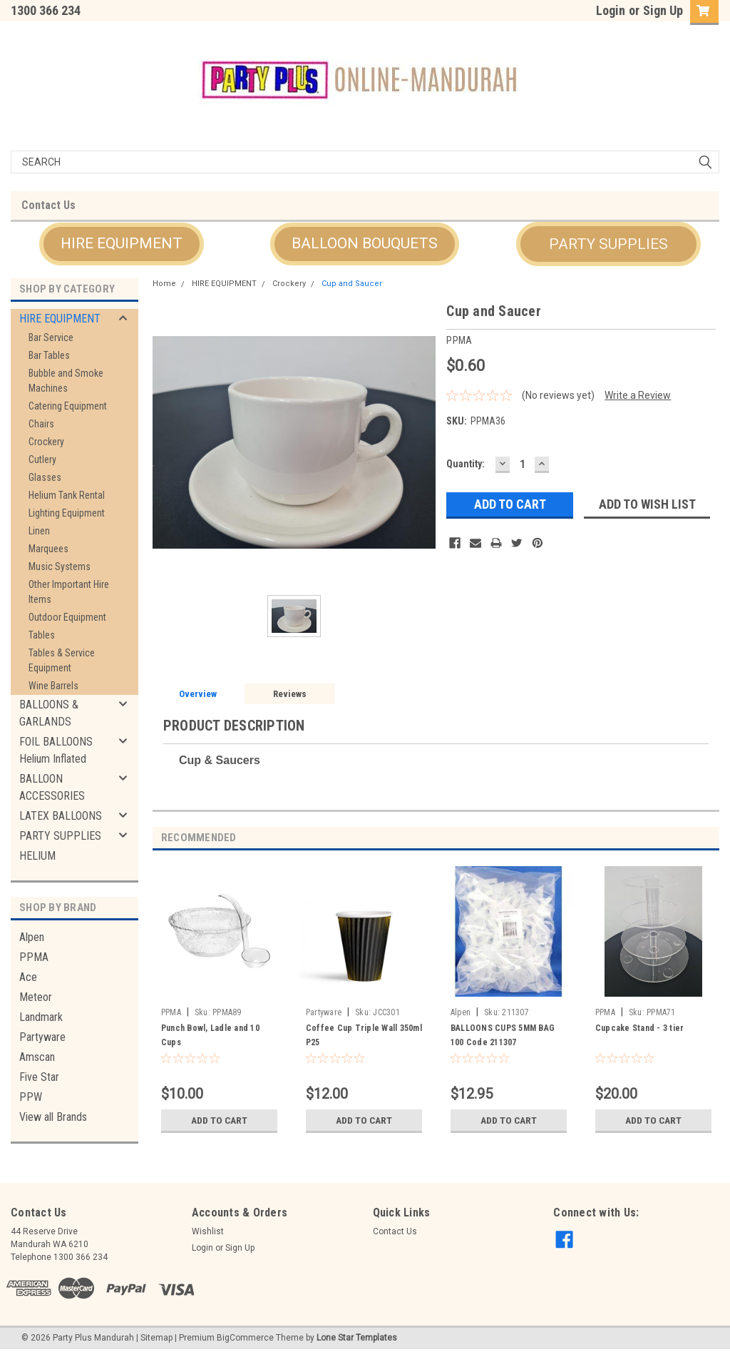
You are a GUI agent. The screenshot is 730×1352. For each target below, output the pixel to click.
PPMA (33, 957)
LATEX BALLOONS (60, 816)
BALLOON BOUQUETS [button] (365, 243)
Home (164, 283)
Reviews (290, 693)
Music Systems (60, 566)
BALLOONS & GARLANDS (48, 713)
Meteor (35, 997)
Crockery (46, 441)
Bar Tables (49, 355)
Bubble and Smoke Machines (66, 380)
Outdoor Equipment (67, 617)
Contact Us (48, 205)
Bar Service (51, 337)
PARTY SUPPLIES (60, 836)
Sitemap (156, 1338)
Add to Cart (219, 1120)
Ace (28, 977)
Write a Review (638, 395)
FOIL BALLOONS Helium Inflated (56, 750)
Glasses (45, 477)
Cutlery (42, 459)
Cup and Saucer (352, 283)
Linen (39, 531)
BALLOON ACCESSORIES (52, 787)
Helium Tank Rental (67, 495)
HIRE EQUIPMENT (60, 318)
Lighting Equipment (67, 513)
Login (610, 10)
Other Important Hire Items (69, 592)
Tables (42, 635)
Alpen (31, 937)
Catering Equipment (68, 406)
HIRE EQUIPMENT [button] (121, 243)
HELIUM (37, 856)
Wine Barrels (53, 685)
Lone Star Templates (357, 1338)
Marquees (48, 548)
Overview (198, 693)
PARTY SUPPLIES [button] (608, 244)
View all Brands (53, 1117)
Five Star (39, 1077)
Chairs (41, 424)
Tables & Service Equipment (62, 660)
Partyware (42, 1037)
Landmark (41, 1017)
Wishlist (208, 1231)
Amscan (37, 1057)
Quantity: (465, 463)
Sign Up (663, 10)
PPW (30, 1097)
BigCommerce (245, 1338)
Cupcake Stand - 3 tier (639, 1028)
